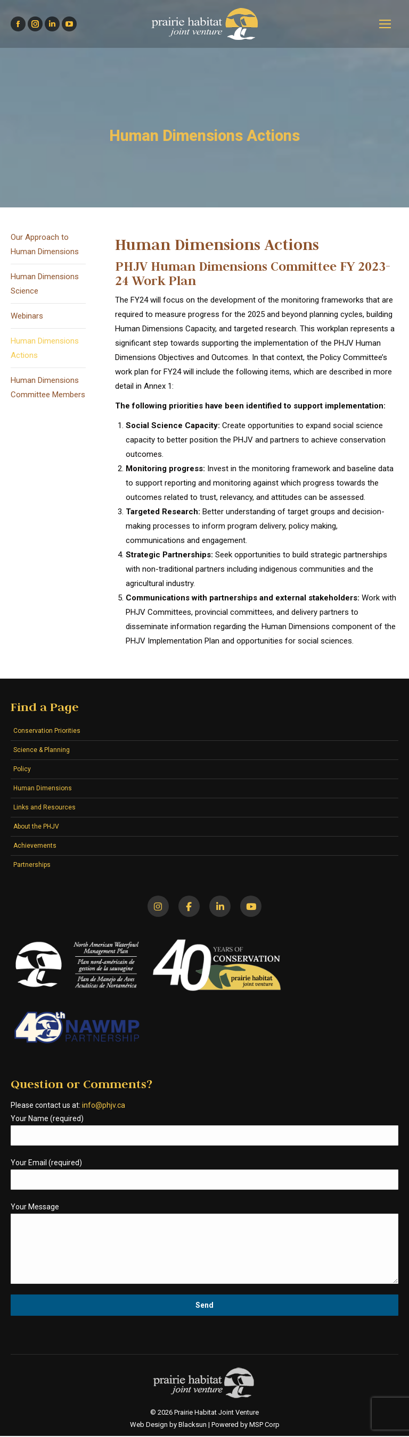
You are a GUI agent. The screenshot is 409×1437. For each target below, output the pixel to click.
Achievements (34, 845)
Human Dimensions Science (45, 284)
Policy (22, 769)
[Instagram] (156, 907)
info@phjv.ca (103, 1106)
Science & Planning (41, 750)
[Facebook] (188, 907)
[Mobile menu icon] (385, 24)
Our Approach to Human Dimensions (45, 244)
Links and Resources (44, 807)
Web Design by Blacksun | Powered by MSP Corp (205, 1426)
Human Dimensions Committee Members (48, 387)
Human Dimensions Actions (45, 348)
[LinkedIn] (220, 907)
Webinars (27, 316)
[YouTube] (252, 907)
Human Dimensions (42, 788)
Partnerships (32, 864)
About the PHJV (36, 826)
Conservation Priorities (46, 730)
